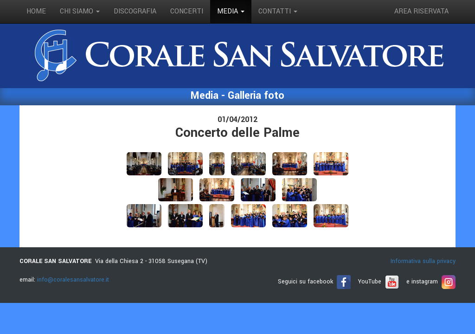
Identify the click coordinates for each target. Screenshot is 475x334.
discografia (135, 11)
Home (36, 11)
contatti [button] (277, 11)
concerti (186, 11)
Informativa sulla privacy (423, 261)
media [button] (230, 11)
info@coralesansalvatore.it (73, 280)
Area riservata (421, 11)
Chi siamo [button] (80, 11)
